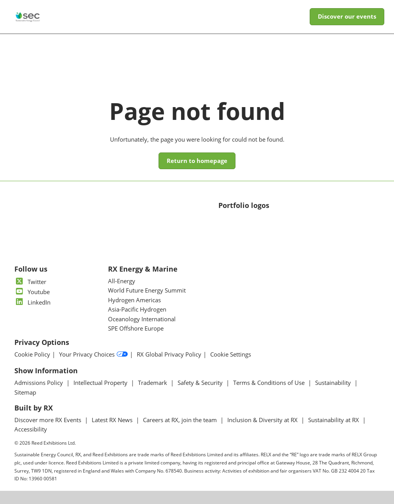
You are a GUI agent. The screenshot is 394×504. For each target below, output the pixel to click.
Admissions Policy (39, 382)
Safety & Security (201, 382)
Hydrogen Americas (134, 300)
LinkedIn (32, 302)
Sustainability (333, 382)
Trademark (153, 382)
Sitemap (25, 392)
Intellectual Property (101, 382)
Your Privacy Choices (93, 354)
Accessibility (30, 429)
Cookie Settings (230, 354)
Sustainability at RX (334, 420)
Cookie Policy (32, 354)
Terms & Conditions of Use (269, 382)
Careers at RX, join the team (180, 420)
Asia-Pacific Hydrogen (137, 309)
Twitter (30, 282)
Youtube (32, 292)
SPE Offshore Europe (136, 328)
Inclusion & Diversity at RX (263, 420)
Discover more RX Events (48, 420)
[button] (347, 16)
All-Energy (121, 281)
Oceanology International (142, 319)
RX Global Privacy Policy (169, 354)
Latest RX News (113, 420)
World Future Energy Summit (147, 290)
